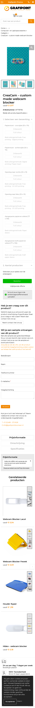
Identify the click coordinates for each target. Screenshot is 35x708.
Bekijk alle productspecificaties (15, 113)
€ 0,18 (8, 649)
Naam (3, 364)
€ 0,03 (8, 565)
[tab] (17, 437)
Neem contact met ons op (12, 323)
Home (3, 28)
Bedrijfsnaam (6, 356)
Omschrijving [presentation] (17, 443)
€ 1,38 (8, 607)
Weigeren (19, 701)
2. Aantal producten (13, 265)
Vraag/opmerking (7, 390)
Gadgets (4, 33)
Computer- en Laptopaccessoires (13, 31)
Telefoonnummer (7, 373)
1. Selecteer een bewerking (16, 119)
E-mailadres (6, 381)
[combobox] (14, 21)
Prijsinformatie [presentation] (17, 437)
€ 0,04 (8, 522)
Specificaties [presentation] (17, 449)
